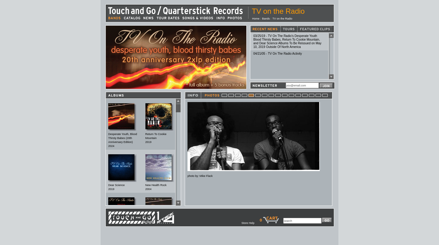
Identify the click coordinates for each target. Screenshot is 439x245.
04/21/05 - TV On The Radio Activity (277, 53)
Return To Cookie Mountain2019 (155, 138)
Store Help (250, 223)
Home (255, 18)
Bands (266, 18)
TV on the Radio (282, 18)
